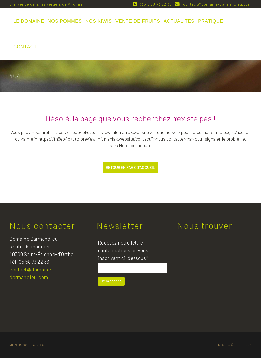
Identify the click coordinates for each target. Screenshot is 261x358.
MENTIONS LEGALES (26, 345)
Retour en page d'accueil (130, 167)
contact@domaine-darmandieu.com (216, 4)
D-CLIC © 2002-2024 (235, 345)
